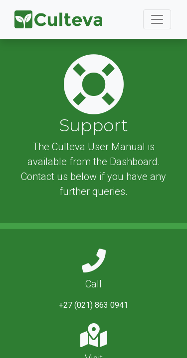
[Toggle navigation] (157, 19)
